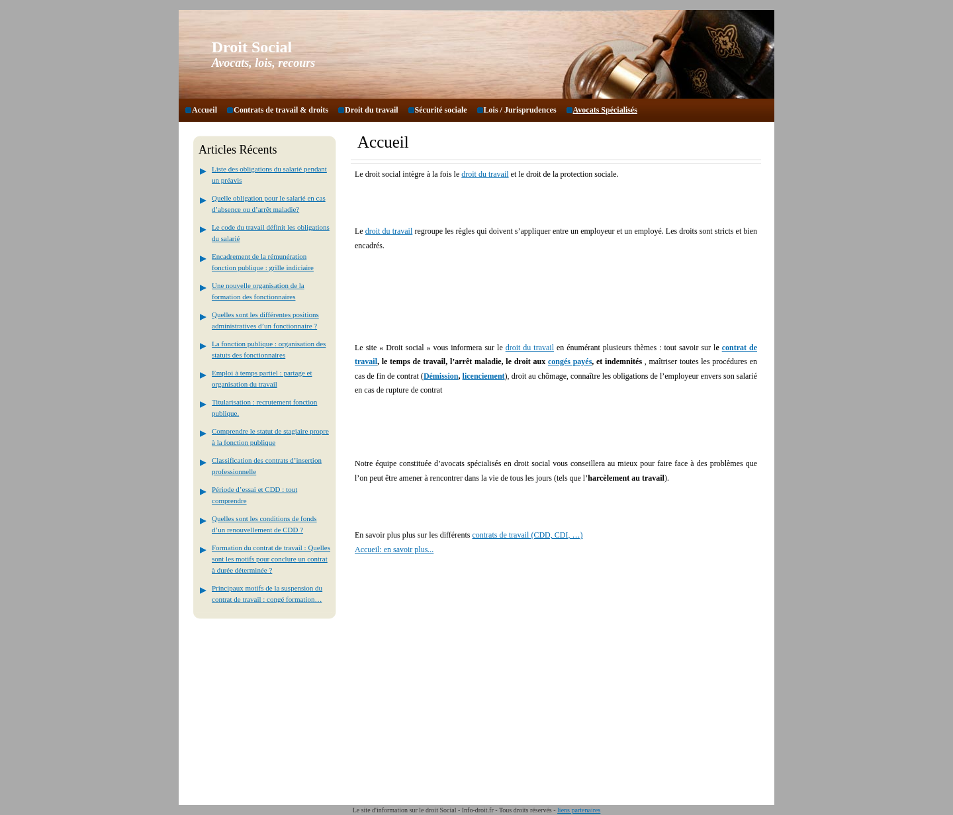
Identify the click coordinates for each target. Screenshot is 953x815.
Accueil (204, 110)
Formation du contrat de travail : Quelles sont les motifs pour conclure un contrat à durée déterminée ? (271, 559)
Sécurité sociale (441, 110)
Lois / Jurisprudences (520, 110)
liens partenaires (578, 810)
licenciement (484, 376)
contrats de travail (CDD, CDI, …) (527, 535)
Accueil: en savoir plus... (394, 549)
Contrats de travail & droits (281, 110)
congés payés (570, 361)
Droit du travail (371, 110)
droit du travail (484, 174)
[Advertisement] (509, 287)
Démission (441, 376)
